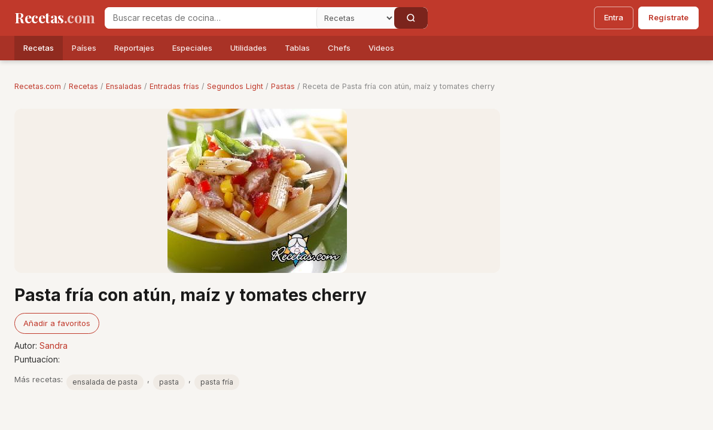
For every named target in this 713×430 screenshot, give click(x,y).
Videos (381, 48)
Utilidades (248, 48)
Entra (613, 17)
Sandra (53, 345)
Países (84, 48)
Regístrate (668, 17)
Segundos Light (235, 86)
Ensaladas (124, 86)
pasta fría (216, 381)
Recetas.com (37, 86)
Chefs (339, 48)
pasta (169, 381)
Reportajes (134, 48)
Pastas (283, 86)
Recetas (38, 48)
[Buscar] (411, 18)
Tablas (297, 48)
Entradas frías (174, 86)
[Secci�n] (355, 18)
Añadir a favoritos (56, 323)
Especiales (192, 48)
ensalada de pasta (105, 381)
